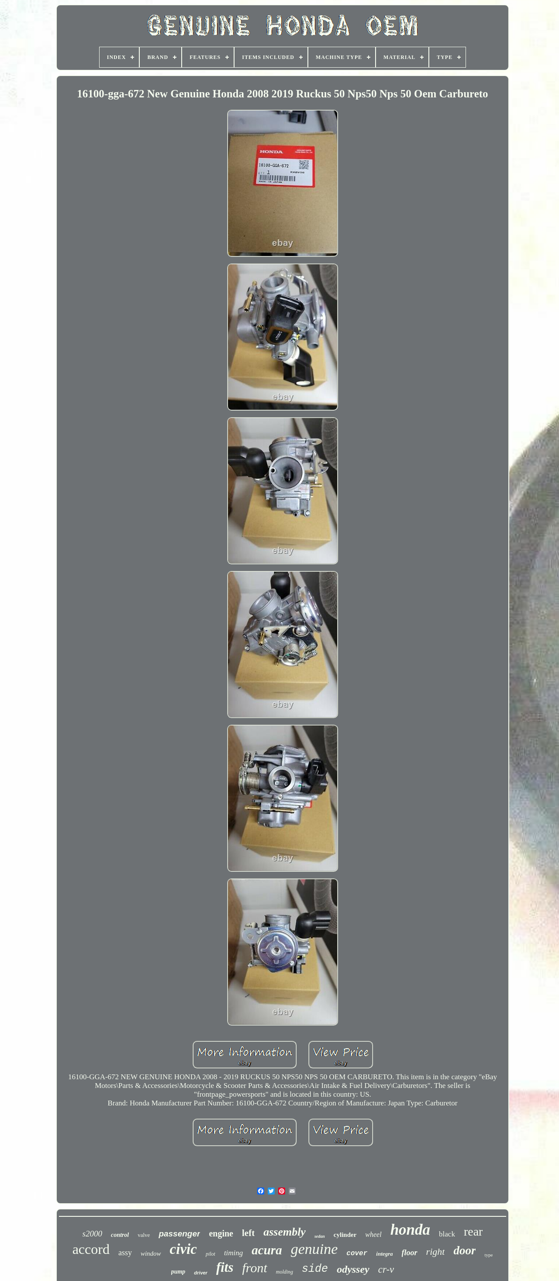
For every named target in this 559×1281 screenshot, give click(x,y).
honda (410, 1229)
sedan (319, 1236)
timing (233, 1253)
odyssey (353, 1269)
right (435, 1251)
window (151, 1253)
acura (267, 1250)
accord (91, 1249)
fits (225, 1267)
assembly (284, 1232)
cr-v (386, 1269)
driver (200, 1272)
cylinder (345, 1234)
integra (384, 1253)
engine (221, 1233)
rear (473, 1231)
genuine (314, 1249)
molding (284, 1272)
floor (410, 1252)
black (447, 1234)
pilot (210, 1254)
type (488, 1254)
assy (125, 1252)
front (254, 1267)
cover (356, 1253)
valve (144, 1235)
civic (183, 1249)
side (315, 1269)
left (248, 1233)
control (120, 1235)
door (464, 1250)
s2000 (92, 1233)
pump (178, 1271)
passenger (179, 1233)
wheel (373, 1234)
